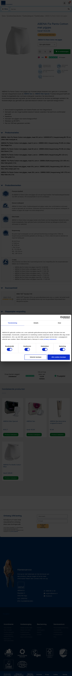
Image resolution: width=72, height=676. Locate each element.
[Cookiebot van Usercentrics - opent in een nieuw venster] (61, 317)
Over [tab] (59, 323)
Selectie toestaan (35, 357)
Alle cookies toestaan (58, 357)
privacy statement (50, 339)
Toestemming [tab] (12, 323)
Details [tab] (36, 323)
